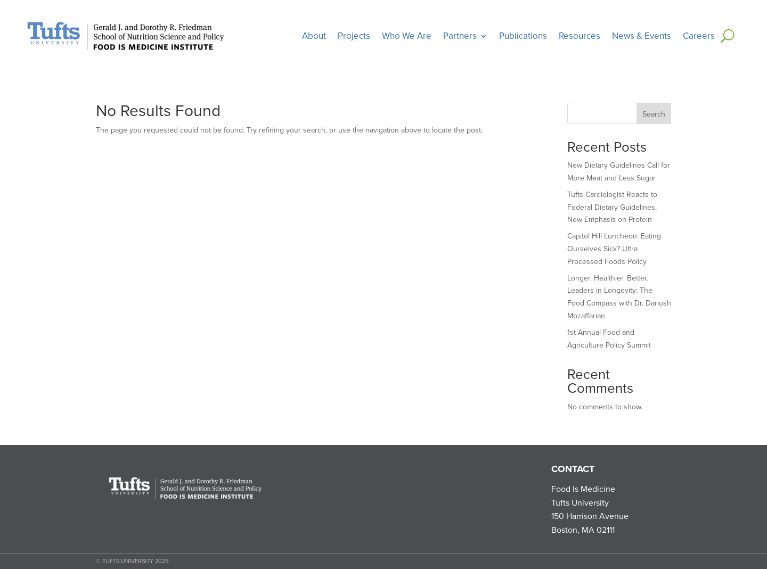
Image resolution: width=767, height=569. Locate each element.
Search (653, 114)
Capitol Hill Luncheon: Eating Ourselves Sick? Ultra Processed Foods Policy (614, 248)
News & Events (641, 36)
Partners (460, 36)
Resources (579, 36)
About (314, 36)
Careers (699, 36)
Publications (523, 36)
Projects (354, 36)
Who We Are (406, 36)
